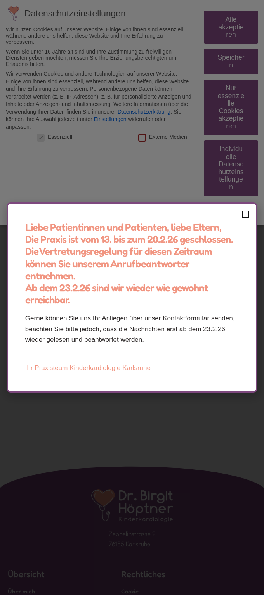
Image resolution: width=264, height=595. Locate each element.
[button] (245, 214)
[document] (132, 297)
